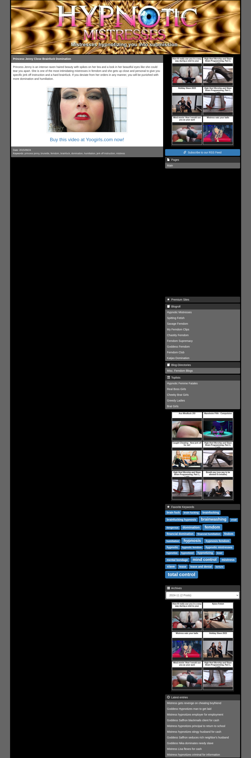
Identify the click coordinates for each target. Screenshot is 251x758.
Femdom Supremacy (180, 340)
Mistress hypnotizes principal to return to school (196, 726)
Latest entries (177, 697)
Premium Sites (178, 299)
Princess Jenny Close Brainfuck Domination (42, 58)
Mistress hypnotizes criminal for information (193, 754)
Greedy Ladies (176, 400)
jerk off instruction (106, 153)
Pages (173, 159)
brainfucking (210, 512)
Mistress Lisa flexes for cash (184, 748)
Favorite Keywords (180, 507)
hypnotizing (205, 552)
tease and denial (201, 566)
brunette (45, 153)
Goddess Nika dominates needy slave (190, 743)
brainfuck (65, 153)
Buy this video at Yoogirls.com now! (87, 139)
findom (228, 533)
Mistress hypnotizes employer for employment (195, 714)
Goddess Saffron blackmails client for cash (193, 720)
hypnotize (172, 553)
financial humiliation (208, 534)
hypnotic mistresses (219, 547)
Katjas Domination (178, 358)
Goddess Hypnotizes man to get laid (189, 708)
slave (171, 566)
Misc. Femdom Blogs (180, 370)
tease (182, 566)
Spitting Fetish (176, 318)
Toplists (173, 377)
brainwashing (214, 519)
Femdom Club (175, 352)
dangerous (172, 527)
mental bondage (177, 559)
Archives (174, 588)
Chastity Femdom (178, 335)
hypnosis (192, 540)
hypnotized (187, 553)
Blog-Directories (179, 365)
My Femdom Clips (178, 329)
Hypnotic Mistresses (179, 312)
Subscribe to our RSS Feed (202, 152)
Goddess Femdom (178, 346)
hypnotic (172, 547)
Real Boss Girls (176, 389)
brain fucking (191, 512)
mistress (120, 153)
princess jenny (31, 153)
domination (77, 153)
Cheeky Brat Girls (178, 394)
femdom (55, 153)
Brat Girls (173, 406)
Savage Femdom (177, 323)
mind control (205, 559)
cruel (234, 519)
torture (219, 566)
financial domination (180, 533)
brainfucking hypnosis (181, 519)
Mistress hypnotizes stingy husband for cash (194, 731)
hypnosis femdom (217, 541)
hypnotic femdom (192, 547)
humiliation (89, 153)
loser (220, 553)
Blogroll (173, 306)
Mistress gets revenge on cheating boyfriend (194, 703)
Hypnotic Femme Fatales (182, 383)
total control (181, 574)
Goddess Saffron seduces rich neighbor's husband (198, 737)
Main (170, 165)
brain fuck (173, 512)
